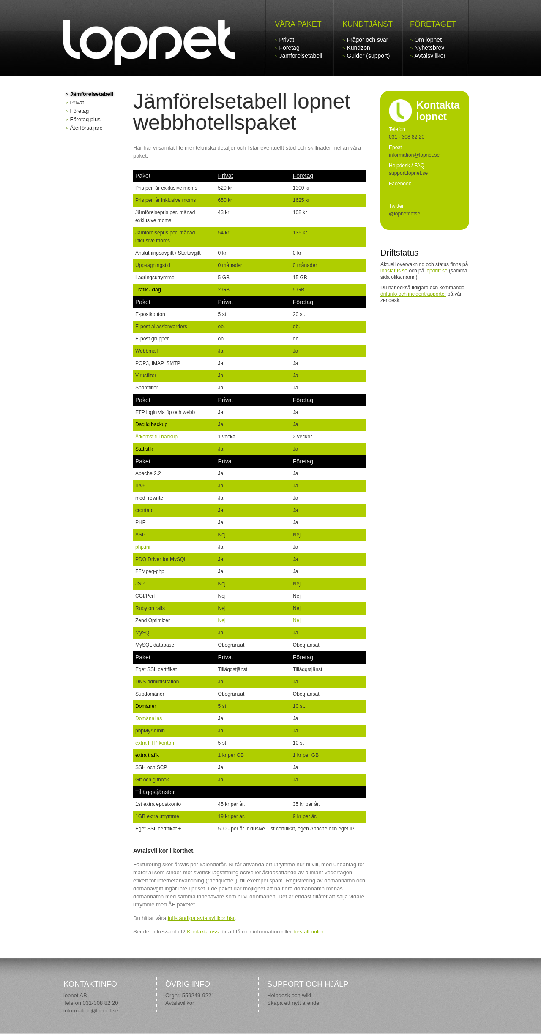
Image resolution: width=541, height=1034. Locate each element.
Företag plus (85, 119)
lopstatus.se (393, 271)
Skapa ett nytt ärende (293, 1003)
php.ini (142, 547)
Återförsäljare (86, 128)
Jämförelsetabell (300, 55)
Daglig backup (151, 424)
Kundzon (358, 47)
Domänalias (148, 718)
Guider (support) (368, 55)
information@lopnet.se (90, 1010)
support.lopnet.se (408, 173)
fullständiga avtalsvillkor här (201, 918)
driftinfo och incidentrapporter (413, 294)
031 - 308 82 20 (406, 137)
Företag (289, 47)
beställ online (309, 931)
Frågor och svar (367, 39)
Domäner (145, 706)
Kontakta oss (203, 931)
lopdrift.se (437, 271)
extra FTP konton (154, 743)
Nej (222, 620)
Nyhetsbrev (429, 47)
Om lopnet (428, 39)
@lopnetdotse (404, 214)
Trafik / (148, 290)
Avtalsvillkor (429, 55)
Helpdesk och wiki (289, 995)
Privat (286, 39)
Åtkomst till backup (156, 437)
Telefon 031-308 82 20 (90, 1003)
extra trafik (147, 755)
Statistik (144, 449)
